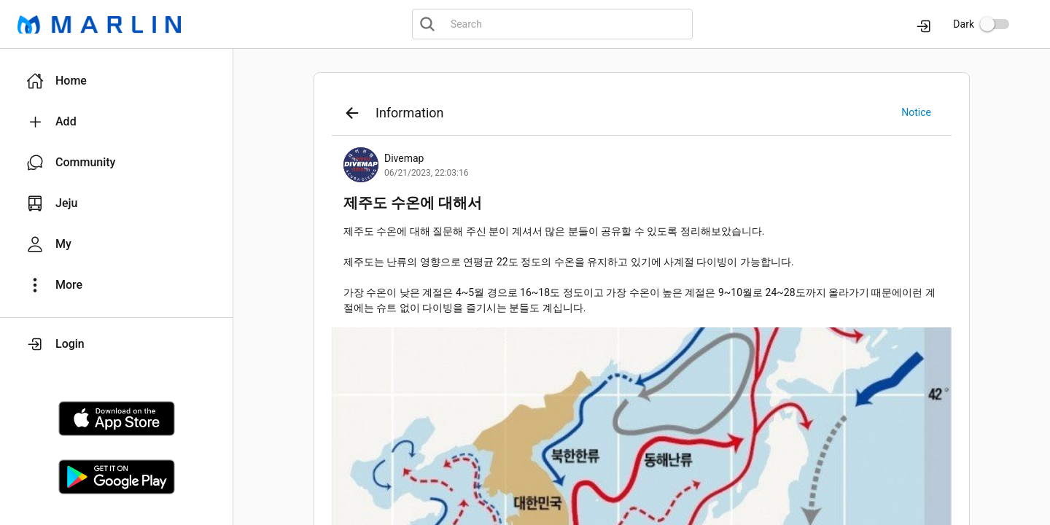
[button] (116, 81)
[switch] (994, 24)
